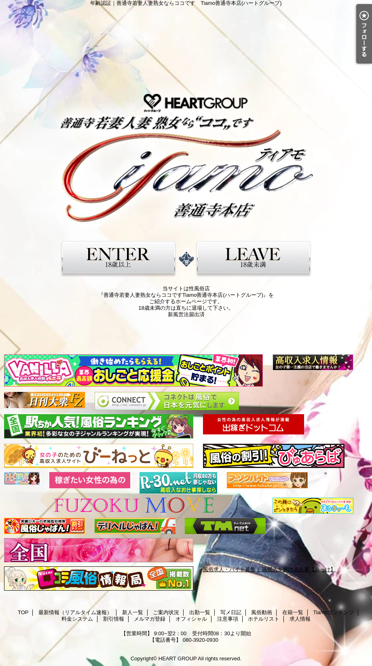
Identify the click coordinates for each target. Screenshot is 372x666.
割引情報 (113, 619)
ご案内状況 (166, 612)
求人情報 (300, 619)
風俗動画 (261, 612)
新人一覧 (132, 612)
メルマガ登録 (149, 619)
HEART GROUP (178, 658)
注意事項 (227, 619)
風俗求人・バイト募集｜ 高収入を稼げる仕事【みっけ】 (269, 569)
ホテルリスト (263, 619)
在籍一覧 (292, 612)
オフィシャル (191, 619)
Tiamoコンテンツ (333, 612)
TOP (23, 612)
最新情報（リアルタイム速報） (75, 612)
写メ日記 (230, 612)
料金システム (77, 619)
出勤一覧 (199, 612)
